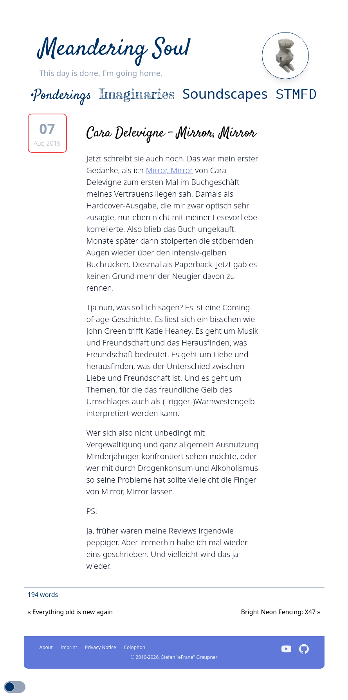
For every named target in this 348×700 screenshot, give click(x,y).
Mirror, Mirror (169, 170)
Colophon (135, 647)
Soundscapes (225, 93)
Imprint (69, 647)
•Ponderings (61, 95)
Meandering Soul (115, 49)
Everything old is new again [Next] (70, 612)
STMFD (296, 94)
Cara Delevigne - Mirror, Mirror (171, 133)
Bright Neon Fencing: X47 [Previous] (281, 612)
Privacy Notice (100, 647)
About (46, 647)
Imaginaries (137, 93)
